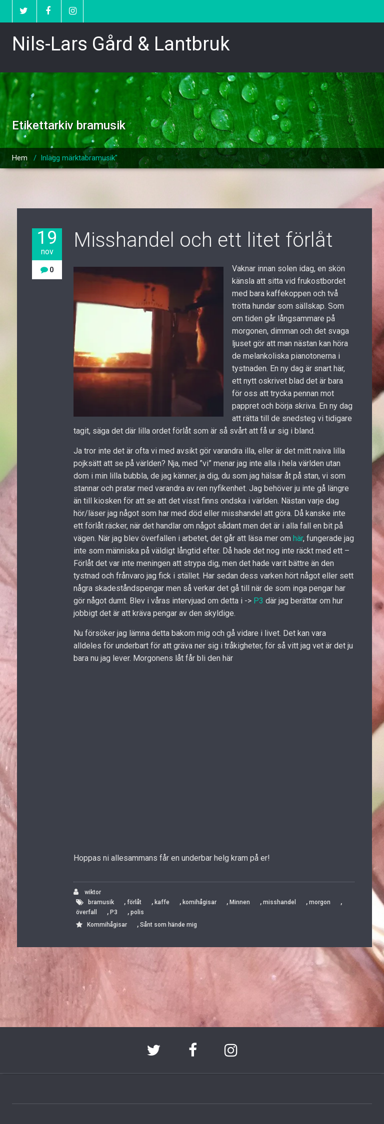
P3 (259, 600)
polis (137, 912)
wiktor (87, 892)
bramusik (101, 902)
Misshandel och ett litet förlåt (203, 240)
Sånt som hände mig (168, 924)
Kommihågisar (107, 924)
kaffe (162, 902)
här (298, 538)
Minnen (240, 902)
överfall (86, 912)
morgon (319, 902)
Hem (20, 157)
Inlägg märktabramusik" (79, 157)
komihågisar (199, 902)
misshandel (279, 902)
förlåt (134, 902)
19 (47, 242)
